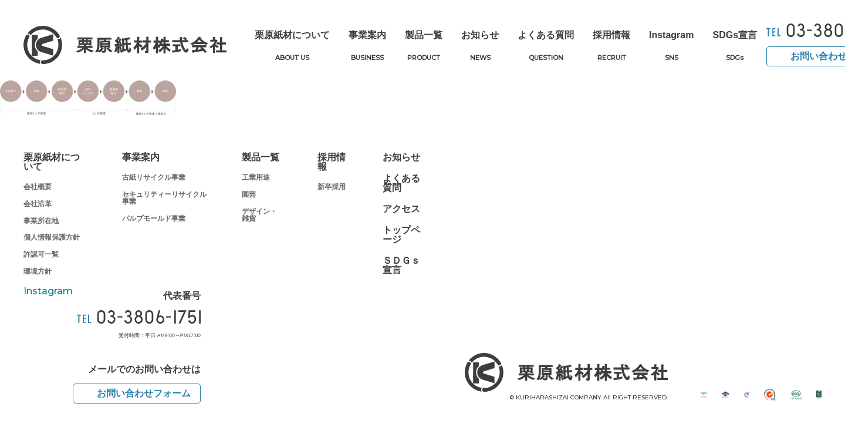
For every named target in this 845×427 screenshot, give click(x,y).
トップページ (401, 235)
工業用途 (256, 177)
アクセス (401, 209)
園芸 (249, 194)
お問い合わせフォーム (144, 393)
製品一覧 (423, 47)
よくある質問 (546, 47)
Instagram (671, 47)
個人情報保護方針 (51, 237)
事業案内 (367, 47)
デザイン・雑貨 (259, 215)
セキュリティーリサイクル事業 (164, 198)
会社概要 (37, 186)
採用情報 (611, 47)
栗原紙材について (292, 47)
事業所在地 (41, 220)
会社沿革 (37, 203)
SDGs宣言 (734, 47)
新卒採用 (331, 186)
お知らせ (480, 47)
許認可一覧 (41, 254)
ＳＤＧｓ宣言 (401, 265)
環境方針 (37, 271)
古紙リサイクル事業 (153, 177)
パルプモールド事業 (153, 218)
